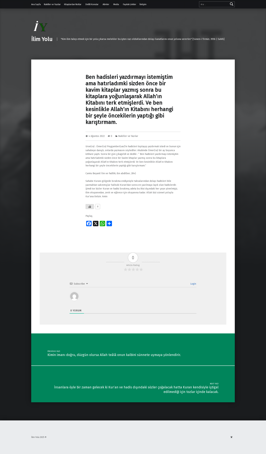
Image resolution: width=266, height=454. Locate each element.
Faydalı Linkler (129, 4)
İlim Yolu (41, 39)
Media (116, 4)
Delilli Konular (92, 4)
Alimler (106, 4)
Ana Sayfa (36, 4)
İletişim (142, 4)
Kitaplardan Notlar (72, 4)
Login (193, 283)
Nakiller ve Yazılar (52, 4)
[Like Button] (90, 206)
